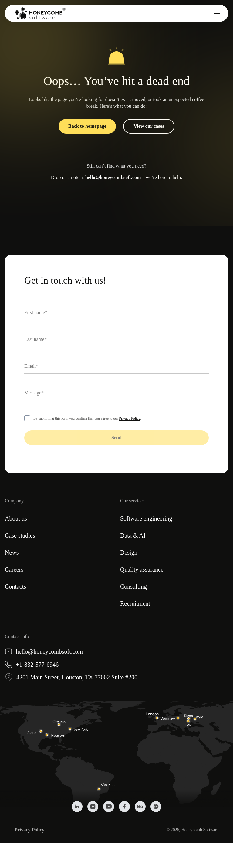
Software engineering (146, 518)
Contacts (15, 586)
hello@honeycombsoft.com (113, 177)
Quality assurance (142, 569)
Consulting (133, 586)
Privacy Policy (129, 418)
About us (16, 518)
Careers (14, 569)
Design (128, 552)
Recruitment (135, 603)
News (12, 552)
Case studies (20, 535)
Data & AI (132, 535)
